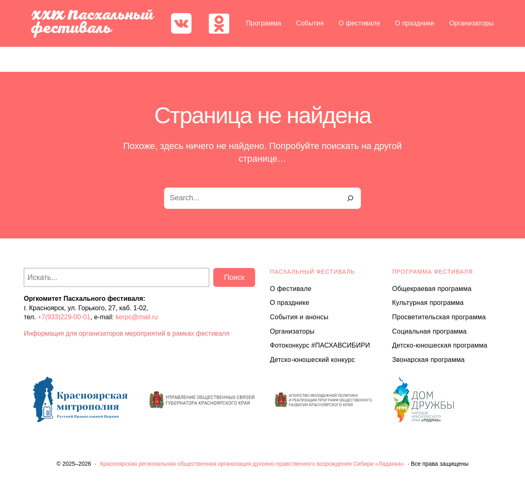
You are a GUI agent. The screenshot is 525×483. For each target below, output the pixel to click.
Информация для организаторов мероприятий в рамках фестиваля (126, 333)
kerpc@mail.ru (137, 317)
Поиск (234, 277)
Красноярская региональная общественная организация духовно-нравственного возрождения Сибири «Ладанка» (252, 463)
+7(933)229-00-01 (64, 317)
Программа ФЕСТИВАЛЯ (432, 271)
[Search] (350, 198)
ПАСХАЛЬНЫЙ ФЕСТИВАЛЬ (312, 271)
